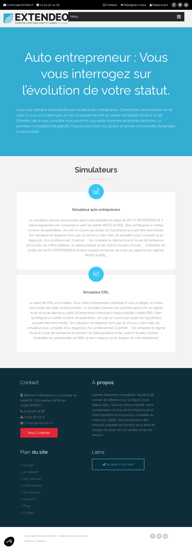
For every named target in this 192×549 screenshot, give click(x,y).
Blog (25, 506)
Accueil (26, 465)
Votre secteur (31, 485)
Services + (28, 499)
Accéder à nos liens (118, 464)
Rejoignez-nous (134, 5)
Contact (110, 5)
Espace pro (159, 5)
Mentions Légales (34, 540)
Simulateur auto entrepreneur (96, 210)
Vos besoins (30, 492)
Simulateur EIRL (96, 292)
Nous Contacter (39, 433)
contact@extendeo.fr (18, 5)
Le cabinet (29, 472)
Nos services (30, 479)
